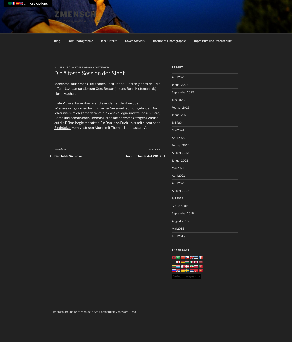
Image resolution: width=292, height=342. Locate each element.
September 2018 (183, 213)
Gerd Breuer (105, 89)
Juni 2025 (178, 100)
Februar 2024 (180, 145)
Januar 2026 (180, 84)
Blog (57, 41)
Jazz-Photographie (80, 41)
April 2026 (178, 77)
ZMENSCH (75, 14)
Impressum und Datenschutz (212, 41)
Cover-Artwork (135, 41)
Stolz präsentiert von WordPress (115, 311)
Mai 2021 (178, 168)
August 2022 (180, 152)
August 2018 (180, 221)
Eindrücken (62, 128)
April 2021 (178, 175)
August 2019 (180, 190)
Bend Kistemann (139, 89)
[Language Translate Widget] (186, 276)
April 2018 (178, 236)
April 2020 (179, 183)
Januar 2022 (180, 160)
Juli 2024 (178, 122)
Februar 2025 (180, 107)
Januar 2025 (180, 115)
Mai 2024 (178, 130)
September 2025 (183, 92)
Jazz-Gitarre (109, 41)
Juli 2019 (177, 198)
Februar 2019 (180, 206)
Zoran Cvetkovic (96, 67)
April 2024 (178, 138)
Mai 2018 (178, 228)
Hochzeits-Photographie (169, 41)
